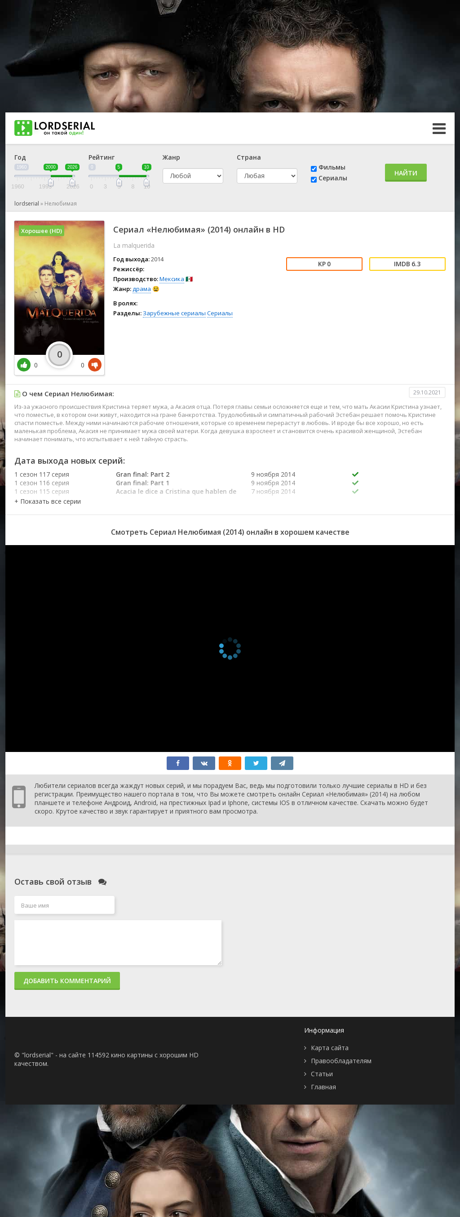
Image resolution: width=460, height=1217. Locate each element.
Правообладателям (341, 1060)
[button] (47, 501)
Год (20, 157)
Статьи (322, 1073)
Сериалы (332, 178)
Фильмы (331, 167)
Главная (323, 1087)
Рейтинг (101, 157)
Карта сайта (330, 1047)
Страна (249, 157)
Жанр (171, 157)
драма (142, 289)
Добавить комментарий (67, 980)
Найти (405, 173)
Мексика (171, 279)
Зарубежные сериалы (174, 313)
